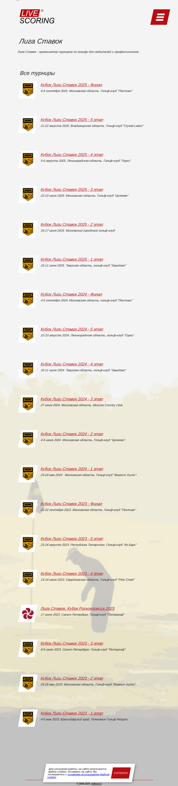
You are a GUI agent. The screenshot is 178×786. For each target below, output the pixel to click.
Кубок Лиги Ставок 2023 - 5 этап (72, 538)
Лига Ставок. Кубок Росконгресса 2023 (77, 608)
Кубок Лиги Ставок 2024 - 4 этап (72, 364)
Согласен (121, 773)
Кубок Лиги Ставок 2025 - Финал (71, 85)
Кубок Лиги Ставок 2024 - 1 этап (72, 469)
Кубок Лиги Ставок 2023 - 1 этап (72, 713)
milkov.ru (96, 784)
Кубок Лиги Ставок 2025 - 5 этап (72, 120)
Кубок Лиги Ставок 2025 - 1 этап (72, 259)
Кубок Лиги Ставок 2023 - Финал (71, 504)
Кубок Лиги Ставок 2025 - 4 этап (72, 154)
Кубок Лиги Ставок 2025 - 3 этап (72, 189)
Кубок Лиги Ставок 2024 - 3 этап (72, 399)
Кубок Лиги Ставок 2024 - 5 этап (72, 329)
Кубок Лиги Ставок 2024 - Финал (71, 294)
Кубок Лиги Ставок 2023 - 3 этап (72, 643)
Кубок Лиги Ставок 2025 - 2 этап (72, 224)
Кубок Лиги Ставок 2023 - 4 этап (72, 573)
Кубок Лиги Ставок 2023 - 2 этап (72, 678)
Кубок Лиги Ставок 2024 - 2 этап (72, 434)
